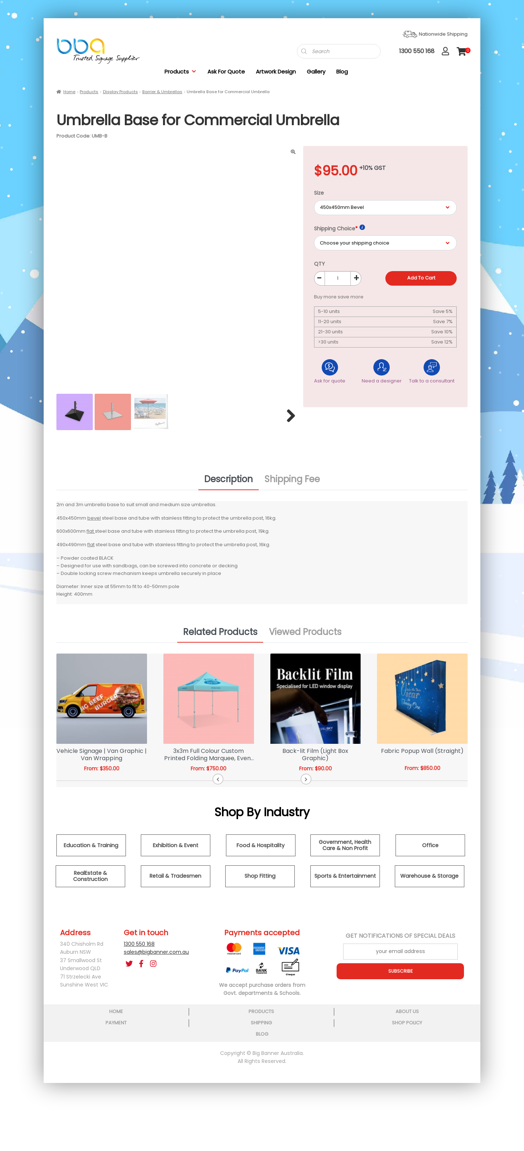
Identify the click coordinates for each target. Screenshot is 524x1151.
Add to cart (421, 277)
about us (199, 1083)
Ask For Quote (226, 71)
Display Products (120, 92)
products (137, 1083)
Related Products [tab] (220, 636)
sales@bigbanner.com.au (156, 956)
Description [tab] (228, 483)
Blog (342, 71)
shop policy (386, 1083)
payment (261, 1083)
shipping (323, 1083)
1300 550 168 (139, 948)
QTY (319, 263)
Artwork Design (276, 71)
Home (69, 92)
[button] (247, 783)
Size (319, 193)
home (75, 1083)
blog (449, 1083)
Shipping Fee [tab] (292, 483)
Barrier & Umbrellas (162, 92)
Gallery (316, 71)
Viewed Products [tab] (305, 636)
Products (180, 71)
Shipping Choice (339, 228)
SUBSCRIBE (400, 975)
